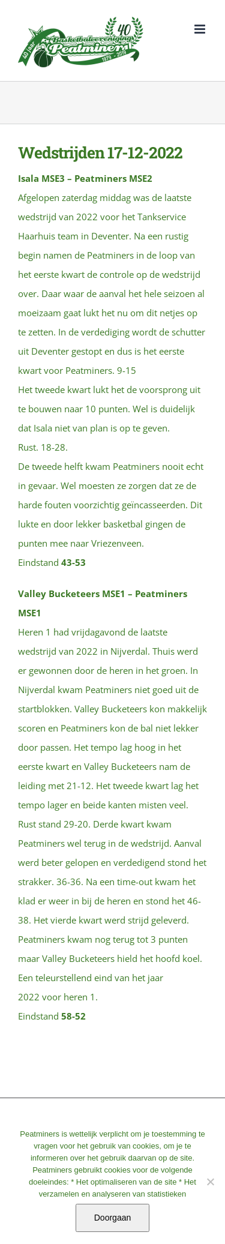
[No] (210, 1182)
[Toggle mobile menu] (200, 29)
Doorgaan (112, 1217)
